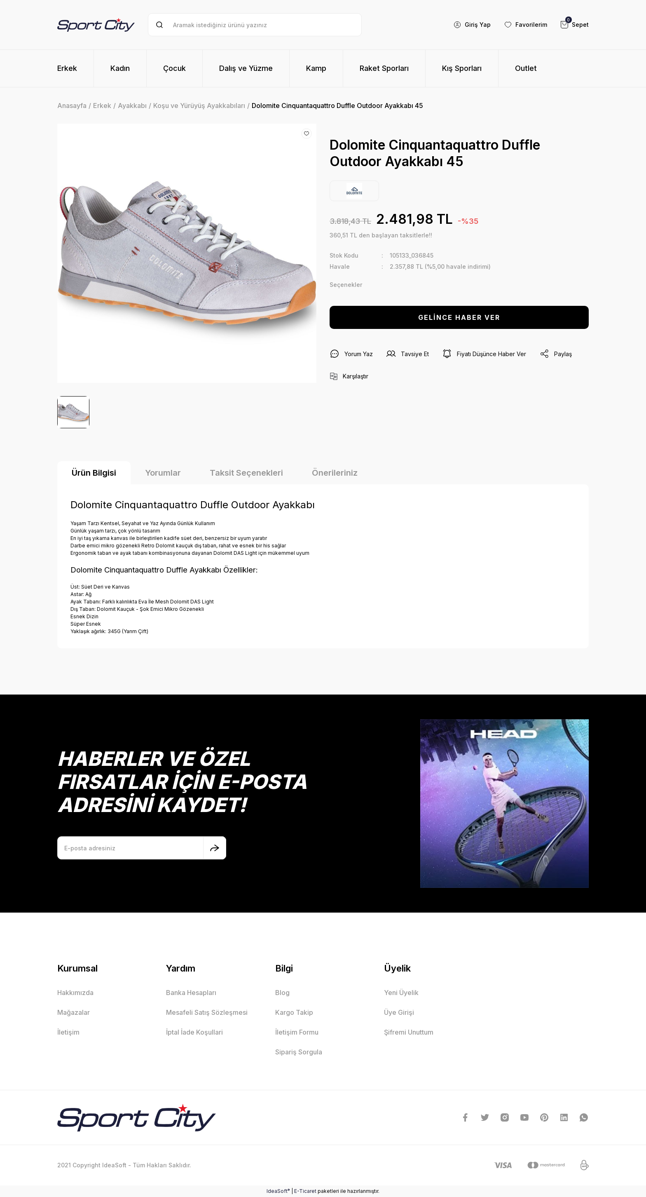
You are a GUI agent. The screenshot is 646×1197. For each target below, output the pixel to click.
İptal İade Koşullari (194, 1032)
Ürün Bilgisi (94, 473)
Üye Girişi (399, 1012)
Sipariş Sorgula (298, 1052)
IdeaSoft (278, 1191)
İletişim (68, 1032)
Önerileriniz (335, 473)
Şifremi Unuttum (408, 1032)
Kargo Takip (294, 1012)
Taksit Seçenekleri (246, 473)
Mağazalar (73, 1012)
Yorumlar (163, 473)
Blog (282, 992)
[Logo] (96, 24)
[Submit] (214, 847)
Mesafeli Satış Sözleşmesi (207, 1012)
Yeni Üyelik (401, 992)
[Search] (255, 24)
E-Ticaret (305, 1191)
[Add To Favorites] (306, 133)
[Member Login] (472, 24)
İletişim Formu (296, 1032)
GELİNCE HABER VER (459, 317)
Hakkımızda (75, 992)
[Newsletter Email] (141, 847)
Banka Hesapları (191, 992)
